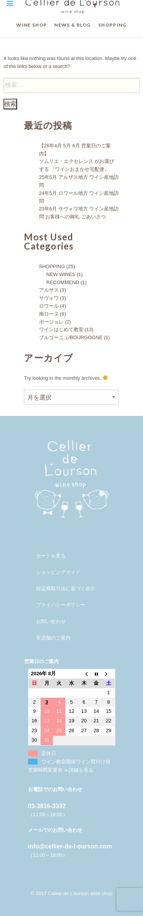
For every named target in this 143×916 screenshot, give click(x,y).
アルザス (49, 290)
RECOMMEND (62, 282)
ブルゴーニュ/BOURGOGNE (71, 337)
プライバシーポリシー (60, 605)
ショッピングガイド (58, 572)
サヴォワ (49, 298)
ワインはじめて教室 (61, 329)
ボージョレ (51, 322)
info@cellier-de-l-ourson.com (70, 846)
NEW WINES (60, 274)
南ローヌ (49, 314)
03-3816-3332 (47, 806)
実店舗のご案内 (53, 638)
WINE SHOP (31, 25)
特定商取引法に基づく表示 (65, 588)
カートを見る (51, 556)
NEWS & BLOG (72, 25)
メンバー (46, 539)
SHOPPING (112, 25)
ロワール (49, 306)
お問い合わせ (51, 621)
